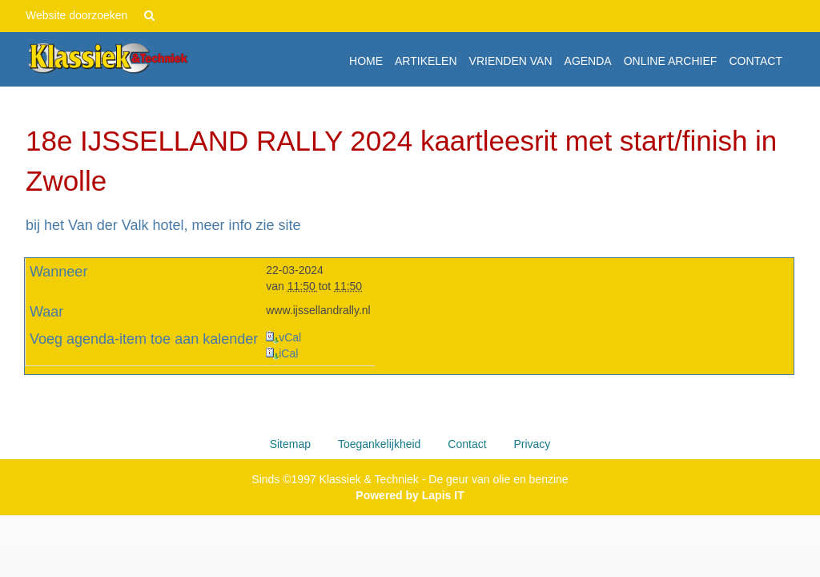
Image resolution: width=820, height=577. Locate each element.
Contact (467, 444)
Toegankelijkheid (379, 444)
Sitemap (290, 444)
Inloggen (772, 16)
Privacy (531, 444)
